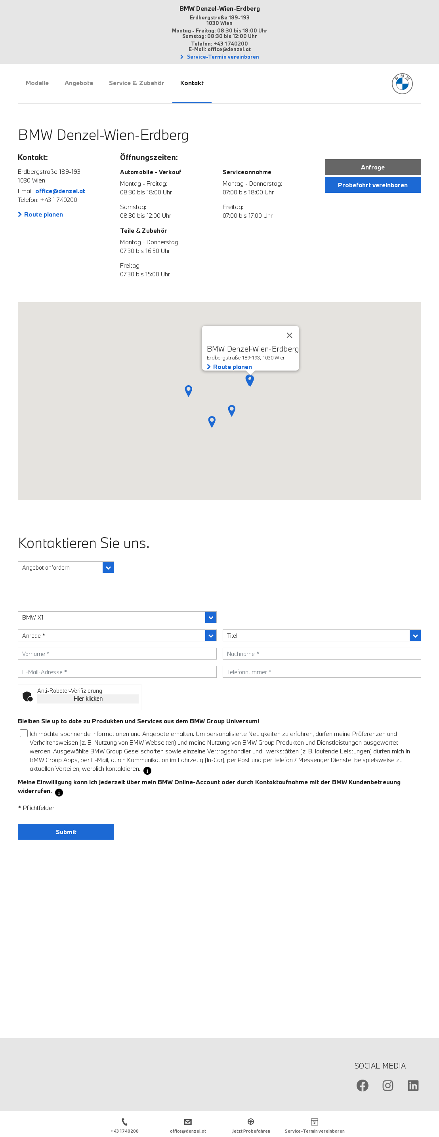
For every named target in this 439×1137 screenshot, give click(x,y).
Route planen (43, 214)
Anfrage (373, 167)
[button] (232, 411)
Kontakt (192, 83)
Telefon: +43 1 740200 (219, 43)
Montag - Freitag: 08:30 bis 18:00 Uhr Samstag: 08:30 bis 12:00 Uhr (219, 33)
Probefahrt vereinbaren (373, 185)
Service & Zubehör (136, 83)
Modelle (37, 83)
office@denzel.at (60, 191)
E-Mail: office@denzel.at (220, 49)
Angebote (79, 83)
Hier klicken (88, 698)
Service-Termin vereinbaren (222, 56)
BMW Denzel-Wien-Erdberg (219, 8)
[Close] (289, 335)
